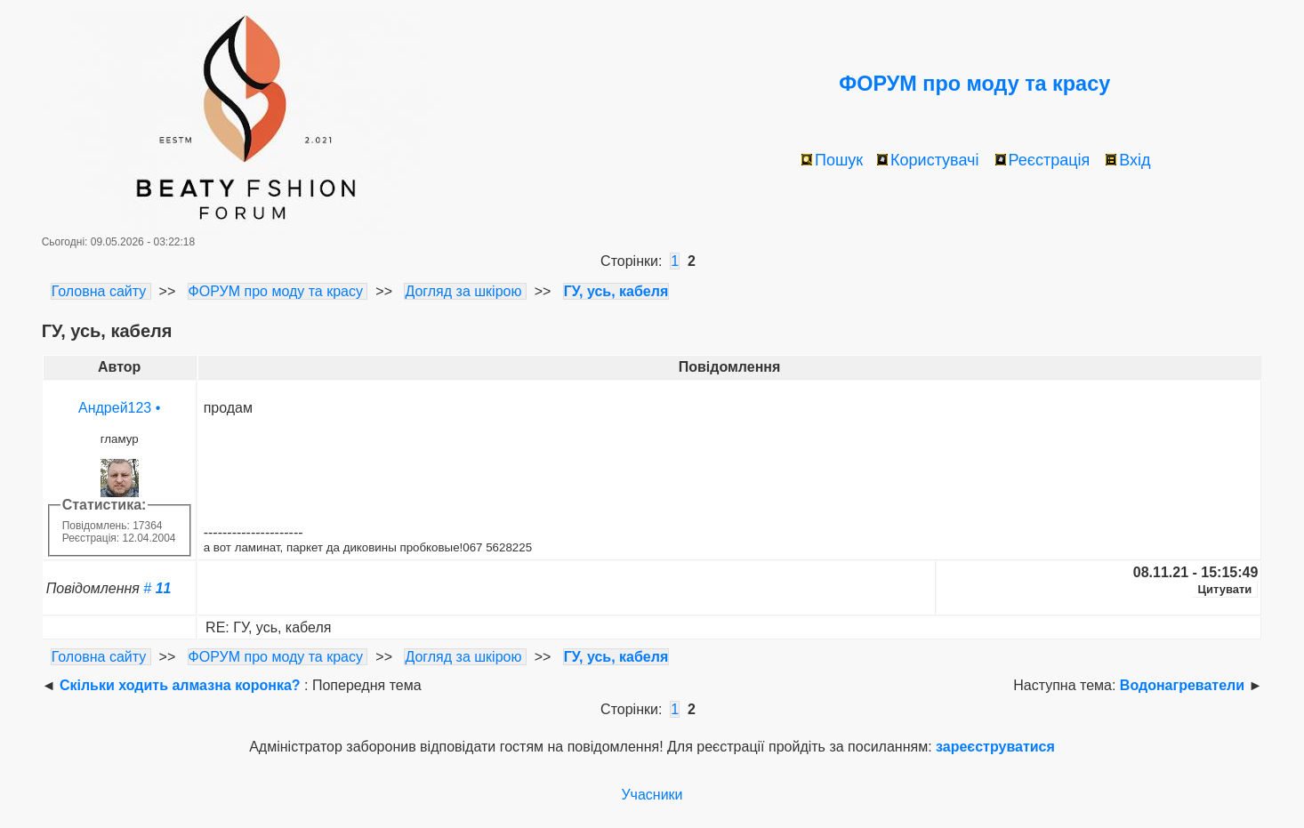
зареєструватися (995, 746)
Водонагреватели (1182, 685)
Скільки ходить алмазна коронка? (180, 685)
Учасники (651, 794)
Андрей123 (114, 407)
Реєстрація (1043, 160)
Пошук (832, 160)
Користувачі (927, 160)
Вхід (1128, 160)
